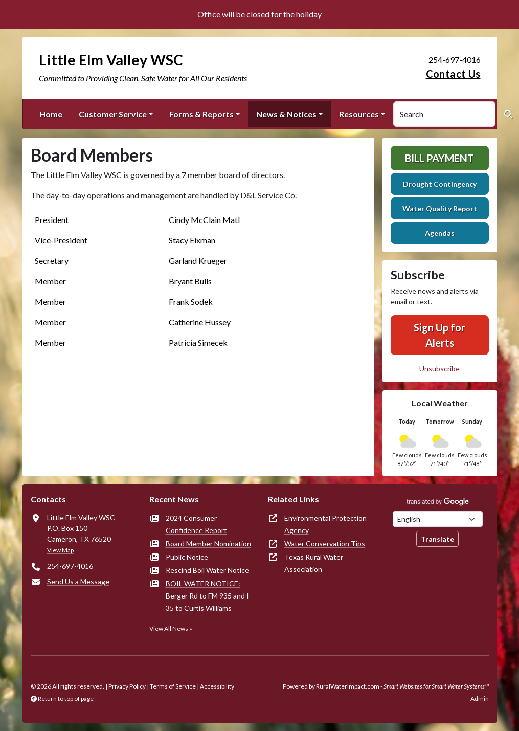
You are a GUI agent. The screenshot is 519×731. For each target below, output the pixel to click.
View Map (60, 550)
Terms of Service (173, 686)
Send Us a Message (78, 581)
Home (50, 114)
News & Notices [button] (286, 114)
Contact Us (453, 74)
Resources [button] (359, 114)
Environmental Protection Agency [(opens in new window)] (325, 524)
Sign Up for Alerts (439, 335)
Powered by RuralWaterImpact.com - (386, 686)
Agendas (440, 233)
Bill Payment (439, 158)
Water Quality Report (439, 208)
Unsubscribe (439, 368)
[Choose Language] (438, 519)
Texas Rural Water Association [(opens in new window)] (313, 562)
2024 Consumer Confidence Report (196, 524)
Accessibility (217, 686)
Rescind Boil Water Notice (207, 570)
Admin (479, 698)
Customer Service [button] (113, 114)
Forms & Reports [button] (201, 114)
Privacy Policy (127, 686)
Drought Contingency (440, 184)
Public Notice (187, 556)
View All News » (170, 628)
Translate (437, 539)
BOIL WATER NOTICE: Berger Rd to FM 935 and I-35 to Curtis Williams (209, 595)
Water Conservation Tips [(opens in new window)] (324, 543)
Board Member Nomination (208, 543)
